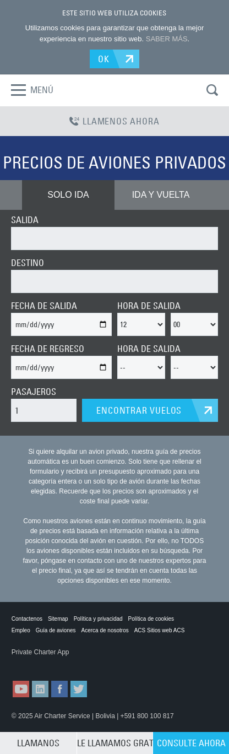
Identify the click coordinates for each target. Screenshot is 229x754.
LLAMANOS (38, 742)
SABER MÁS (167, 39)
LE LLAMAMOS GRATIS (115, 742)
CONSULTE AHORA (191, 742)
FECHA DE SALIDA (44, 305)
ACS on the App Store (39, 663)
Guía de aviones (56, 630)
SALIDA (25, 219)
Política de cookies (151, 619)
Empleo (21, 630)
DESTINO (27, 262)
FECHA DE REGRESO (47, 348)
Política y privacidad (98, 619)
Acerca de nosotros (105, 630)
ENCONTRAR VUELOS (139, 410)
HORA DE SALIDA (149, 305)
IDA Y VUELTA (161, 194)
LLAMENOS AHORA (114, 121)
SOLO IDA (68, 194)
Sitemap (58, 619)
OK (104, 58)
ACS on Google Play (93, 663)
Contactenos (27, 619)
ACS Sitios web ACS (159, 630)
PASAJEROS (33, 391)
